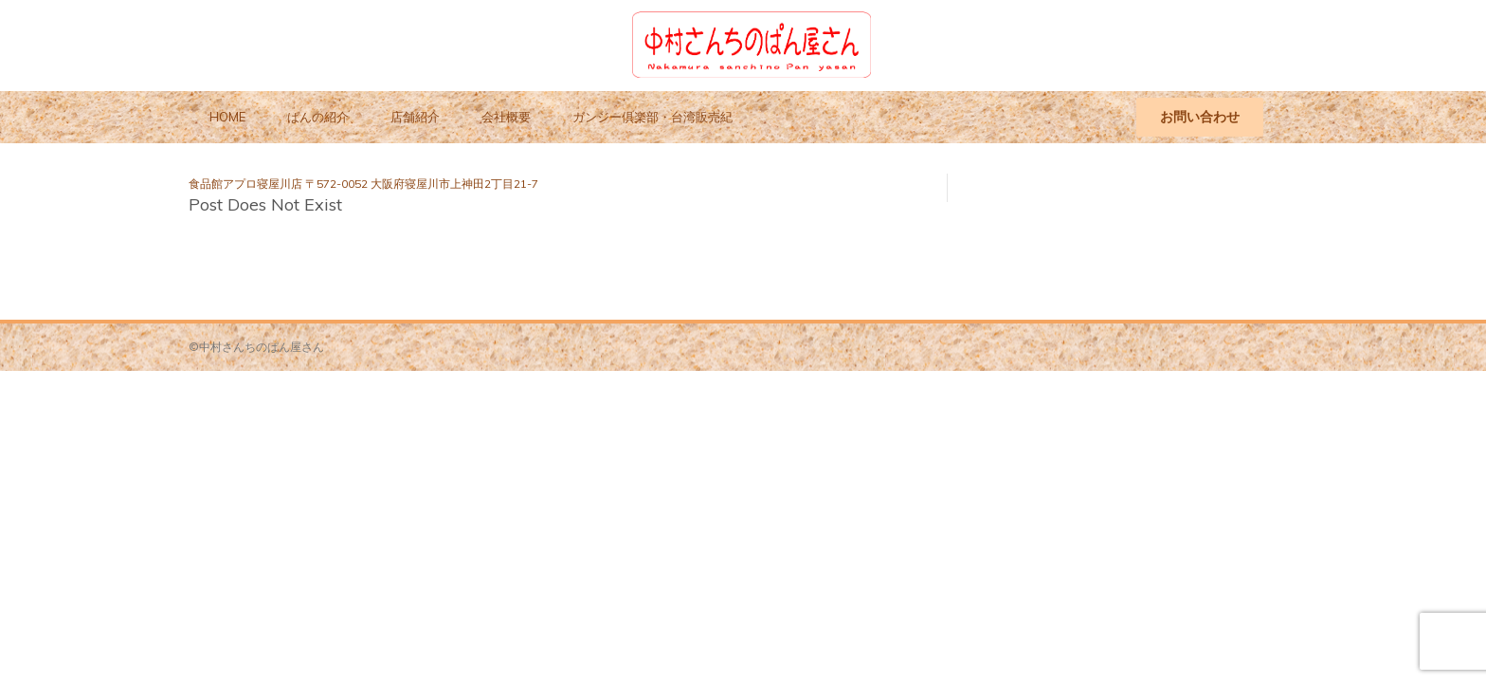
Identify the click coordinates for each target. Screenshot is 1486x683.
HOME (227, 116)
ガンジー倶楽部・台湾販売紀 (652, 116)
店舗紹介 (415, 116)
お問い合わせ (1200, 116)
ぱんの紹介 (318, 116)
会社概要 (506, 116)
